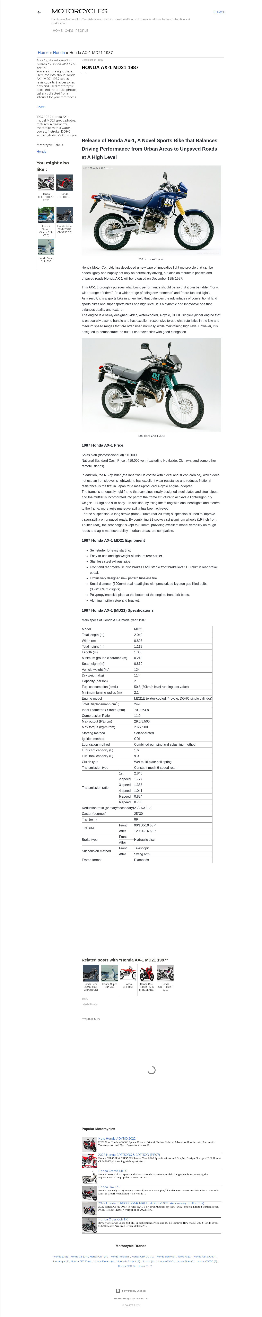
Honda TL (143, 1265)
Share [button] (41, 107)
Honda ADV (164, 1261)
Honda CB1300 (203, 1256)
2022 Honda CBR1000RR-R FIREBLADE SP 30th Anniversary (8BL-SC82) (151, 1203)
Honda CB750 (79, 1261)
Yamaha (182, 1256)
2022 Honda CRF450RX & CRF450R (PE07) (129, 1155)
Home (56, 31)
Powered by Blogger (131, 1290)
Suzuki (146, 1261)
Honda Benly (164, 1256)
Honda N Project (126, 1261)
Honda (59, 52)
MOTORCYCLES (79, 11)
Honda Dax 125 (108, 1187)
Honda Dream (102, 1261)
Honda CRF (96, 1256)
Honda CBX (125, 1265)
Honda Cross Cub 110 (113, 1219)
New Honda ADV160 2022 (117, 1138)
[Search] (219, 12)
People (80, 31)
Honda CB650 (205, 1261)
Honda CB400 (140, 1256)
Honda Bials (184, 1261)
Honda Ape (58, 1261)
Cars (67, 31)
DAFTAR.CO (132, 1305)
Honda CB (76, 1256)
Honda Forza (118, 1256)
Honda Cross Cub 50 (112, 1171)
